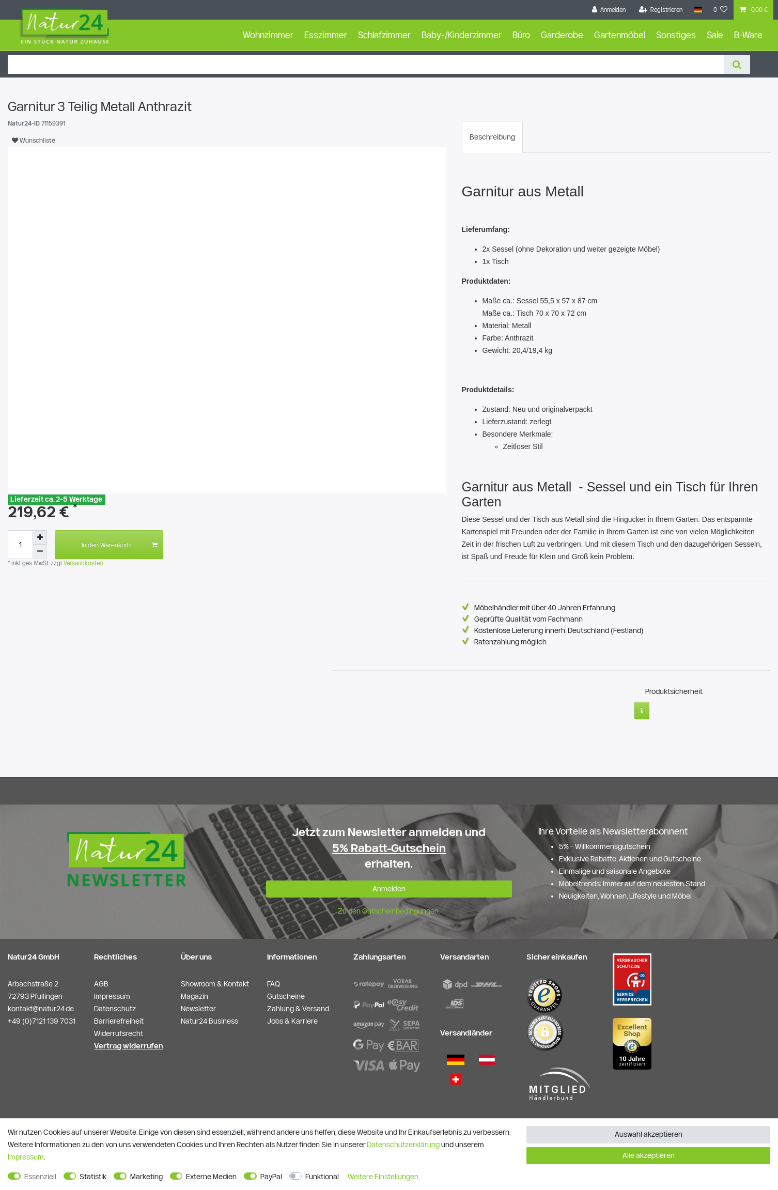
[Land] (697, 10)
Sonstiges (676, 35)
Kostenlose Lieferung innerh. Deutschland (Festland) (559, 630)
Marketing (146, 1176)
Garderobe (562, 35)
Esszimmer (325, 35)
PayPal (271, 1176)
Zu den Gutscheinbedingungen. (389, 907)
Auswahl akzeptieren (648, 1134)
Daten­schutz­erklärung (403, 1144)
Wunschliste (33, 140)
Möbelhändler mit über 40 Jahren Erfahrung (544, 608)
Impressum (26, 1157)
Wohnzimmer (268, 35)
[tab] (492, 137)
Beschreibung (492, 137)
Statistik (93, 1176)
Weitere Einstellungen (383, 1176)
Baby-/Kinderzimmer (462, 35)
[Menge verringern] (40, 552)
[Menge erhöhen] (40, 537)
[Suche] (737, 64)
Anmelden (389, 884)
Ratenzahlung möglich (510, 642)
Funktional (322, 1176)
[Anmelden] (609, 10)
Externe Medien (211, 1176)
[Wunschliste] (721, 10)
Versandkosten (82, 563)
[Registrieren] (661, 10)
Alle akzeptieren (649, 1155)
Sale (715, 35)
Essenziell (40, 1176)
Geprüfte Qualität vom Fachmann (528, 619)
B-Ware (748, 35)
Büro (521, 35)
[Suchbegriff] (366, 64)
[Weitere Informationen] (641, 706)
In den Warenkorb (120, 544)
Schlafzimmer (384, 35)
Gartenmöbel (619, 35)
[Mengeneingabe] (20, 544)
